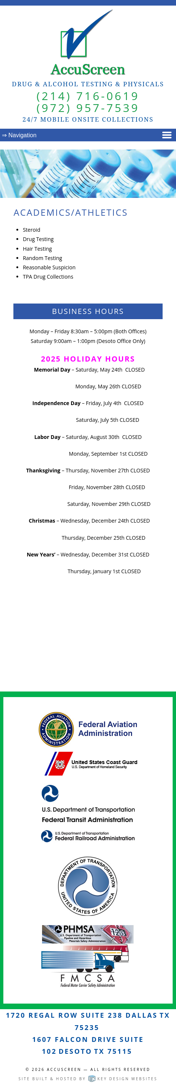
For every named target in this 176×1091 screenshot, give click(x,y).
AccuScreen (64, 1069)
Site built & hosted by (88, 1078)
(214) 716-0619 (88, 95)
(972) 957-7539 (88, 107)
